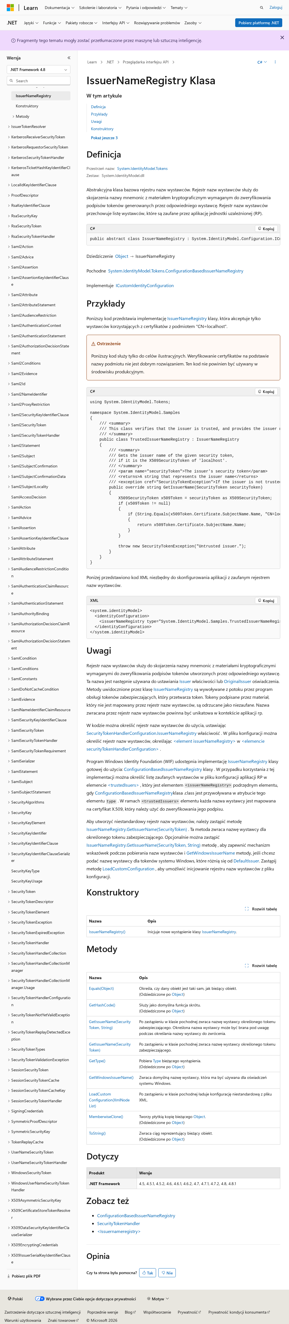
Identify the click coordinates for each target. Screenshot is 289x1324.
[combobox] (38, 69)
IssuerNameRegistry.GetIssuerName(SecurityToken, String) (143, 845)
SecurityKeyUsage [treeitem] (26, 881)
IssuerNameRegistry (187, 318)
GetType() (97, 1060)
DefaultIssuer (246, 861)
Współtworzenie (157, 1312)
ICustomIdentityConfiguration (145, 285)
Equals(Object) (101, 988)
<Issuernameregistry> (119, 1231)
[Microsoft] (10, 7)
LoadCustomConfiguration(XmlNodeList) (109, 1099)
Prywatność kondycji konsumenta (237, 1312)
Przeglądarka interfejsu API (146, 62)
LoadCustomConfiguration (128, 868)
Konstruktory (102, 128)
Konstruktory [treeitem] (27, 105)
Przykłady (99, 114)
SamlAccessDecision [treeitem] (28, 497)
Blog (128, 1312)
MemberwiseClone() (106, 1116)
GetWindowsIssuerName (210, 853)
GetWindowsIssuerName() (111, 1077)
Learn (92, 62)
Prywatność (188, 1312)
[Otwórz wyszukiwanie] (261, 8)
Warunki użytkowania (23, 1320)
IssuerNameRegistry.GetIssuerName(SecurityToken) (136, 829)
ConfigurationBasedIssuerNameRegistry (163, 769)
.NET (110, 62)
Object (121, 256)
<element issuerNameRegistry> (204, 741)
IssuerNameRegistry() (107, 931)
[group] (183, 239)
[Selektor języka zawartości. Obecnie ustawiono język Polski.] (15, 1298)
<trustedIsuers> (123, 785)
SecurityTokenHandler (118, 1223)
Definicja (98, 106)
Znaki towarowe (61, 1320)
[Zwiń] (69, 58)
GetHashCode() (102, 1005)
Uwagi (96, 121)
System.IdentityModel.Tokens (142, 168)
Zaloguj (276, 7)
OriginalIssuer (237, 681)
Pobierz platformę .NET (259, 22)
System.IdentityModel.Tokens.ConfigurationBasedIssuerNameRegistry (175, 271)
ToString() (97, 1133)
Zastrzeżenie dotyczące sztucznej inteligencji (43, 1312)
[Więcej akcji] (275, 62)
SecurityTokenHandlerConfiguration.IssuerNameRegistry (141, 733)
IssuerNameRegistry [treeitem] (33, 95)
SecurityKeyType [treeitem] (25, 870)
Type (157, 1060)
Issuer (185, 681)
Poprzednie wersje (102, 1312)
